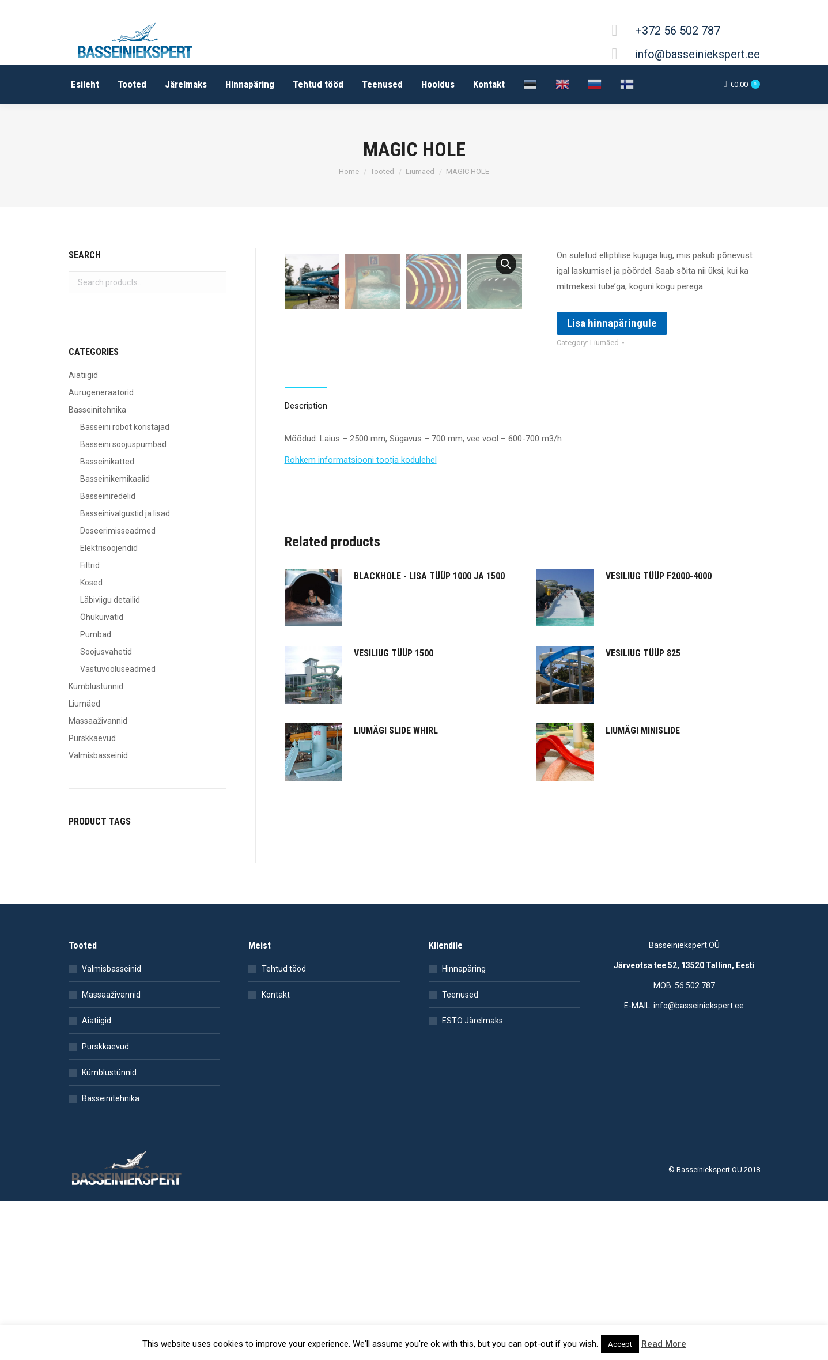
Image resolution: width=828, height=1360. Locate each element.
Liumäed (604, 342)
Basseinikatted (107, 461)
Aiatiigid (83, 375)
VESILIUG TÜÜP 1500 (393, 768)
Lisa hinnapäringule (612, 323)
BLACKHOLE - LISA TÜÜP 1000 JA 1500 (429, 691)
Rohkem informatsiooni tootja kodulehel (361, 575)
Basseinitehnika (97, 409)
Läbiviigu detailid (110, 600)
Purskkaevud (92, 738)
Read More (663, 1344)
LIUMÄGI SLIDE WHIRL (396, 845)
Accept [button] (620, 1344)
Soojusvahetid (106, 651)
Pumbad (95, 634)
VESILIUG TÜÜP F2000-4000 (659, 691)
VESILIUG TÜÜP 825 (643, 768)
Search (214, 282)
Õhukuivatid (101, 617)
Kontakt (276, 1032)
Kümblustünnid (96, 686)
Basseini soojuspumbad (123, 444)
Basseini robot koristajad (124, 427)
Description (306, 521)
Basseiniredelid (107, 496)
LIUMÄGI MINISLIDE (643, 845)
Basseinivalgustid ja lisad (125, 513)
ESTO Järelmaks (472, 1058)
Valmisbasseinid (98, 755)
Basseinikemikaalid (115, 478)
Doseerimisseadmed (118, 530)
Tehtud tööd (284, 1006)
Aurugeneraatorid (101, 392)
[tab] (306, 515)
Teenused (460, 1032)
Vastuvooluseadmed (118, 669)
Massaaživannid (98, 721)
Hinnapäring (464, 1006)
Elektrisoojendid (109, 548)
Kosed (91, 582)
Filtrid (90, 565)
